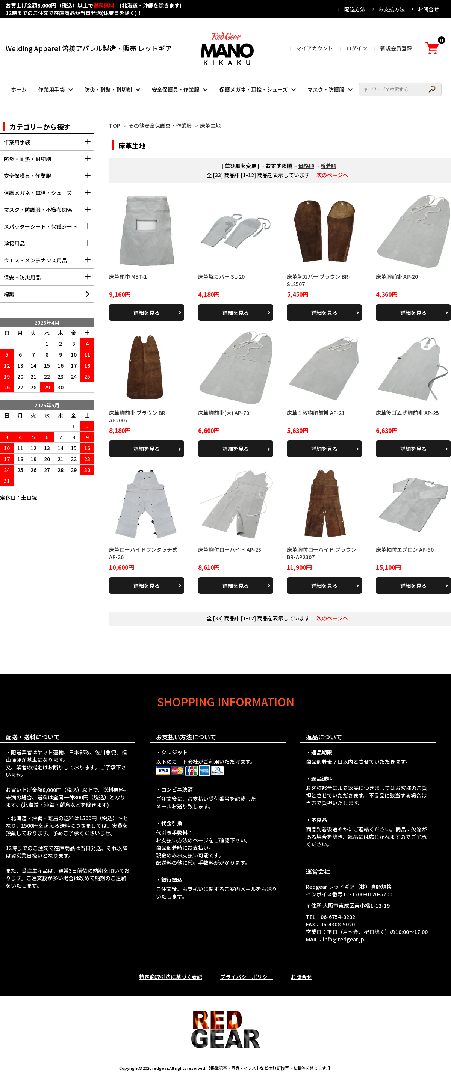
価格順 (306, 165)
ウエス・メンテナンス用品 (49, 262)
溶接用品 (49, 246)
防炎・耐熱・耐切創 (108, 89)
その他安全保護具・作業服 (160, 125)
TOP (114, 125)
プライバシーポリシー (246, 976)
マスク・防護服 (325, 89)
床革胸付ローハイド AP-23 (229, 549)
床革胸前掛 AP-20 (397, 276)
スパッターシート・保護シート (49, 229)
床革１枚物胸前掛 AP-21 (316, 412)
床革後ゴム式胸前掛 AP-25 (407, 412)
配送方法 (354, 9)
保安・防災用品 (49, 279)
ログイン (356, 48)
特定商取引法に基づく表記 (170, 976)
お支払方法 (391, 9)
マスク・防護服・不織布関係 (49, 212)
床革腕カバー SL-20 (221, 276)
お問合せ (428, 9)
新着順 (328, 165)
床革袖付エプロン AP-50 (405, 549)
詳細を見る (146, 312)
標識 (9, 294)
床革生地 (210, 125)
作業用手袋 (51, 89)
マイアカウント (314, 48)
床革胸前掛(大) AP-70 (223, 412)
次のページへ (332, 175)
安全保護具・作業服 (175, 89)
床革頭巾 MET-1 (128, 276)
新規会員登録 (396, 48)
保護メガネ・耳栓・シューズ (253, 89)
